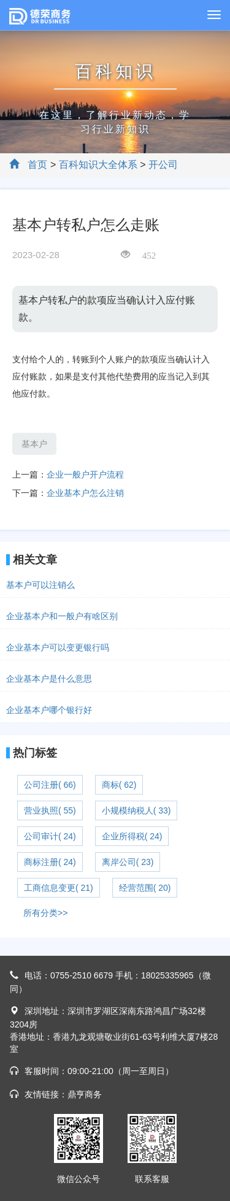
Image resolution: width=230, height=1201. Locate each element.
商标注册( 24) (50, 862)
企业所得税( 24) (132, 836)
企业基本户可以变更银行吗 (57, 647)
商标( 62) (119, 785)
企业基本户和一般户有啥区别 (62, 616)
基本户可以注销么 (40, 585)
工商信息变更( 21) (58, 888)
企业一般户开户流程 (85, 474)
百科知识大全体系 (98, 164)
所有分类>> (45, 913)
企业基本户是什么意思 (49, 679)
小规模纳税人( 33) (136, 810)
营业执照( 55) (50, 810)
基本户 (34, 444)
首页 (37, 164)
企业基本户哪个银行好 (49, 710)
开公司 (163, 164)
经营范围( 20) (145, 888)
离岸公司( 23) (128, 862)
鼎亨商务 (84, 1094)
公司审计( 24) (50, 836)
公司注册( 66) (50, 785)
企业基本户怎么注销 (85, 493)
